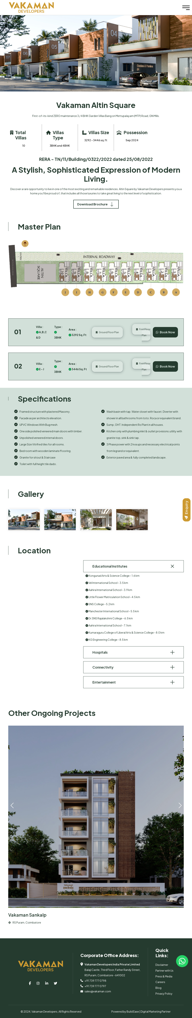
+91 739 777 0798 (95, 980)
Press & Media (163, 976)
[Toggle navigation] (186, 7)
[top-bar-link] (30, 983)
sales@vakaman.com (98, 991)
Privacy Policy (163, 993)
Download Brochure (95, 204)
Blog (158, 987)
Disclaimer (161, 964)
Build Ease (133, 1011)
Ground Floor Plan (107, 332)
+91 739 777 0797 (95, 986)
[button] (180, 805)
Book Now (165, 332)
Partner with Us (164, 970)
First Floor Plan (143, 332)
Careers (160, 982)
